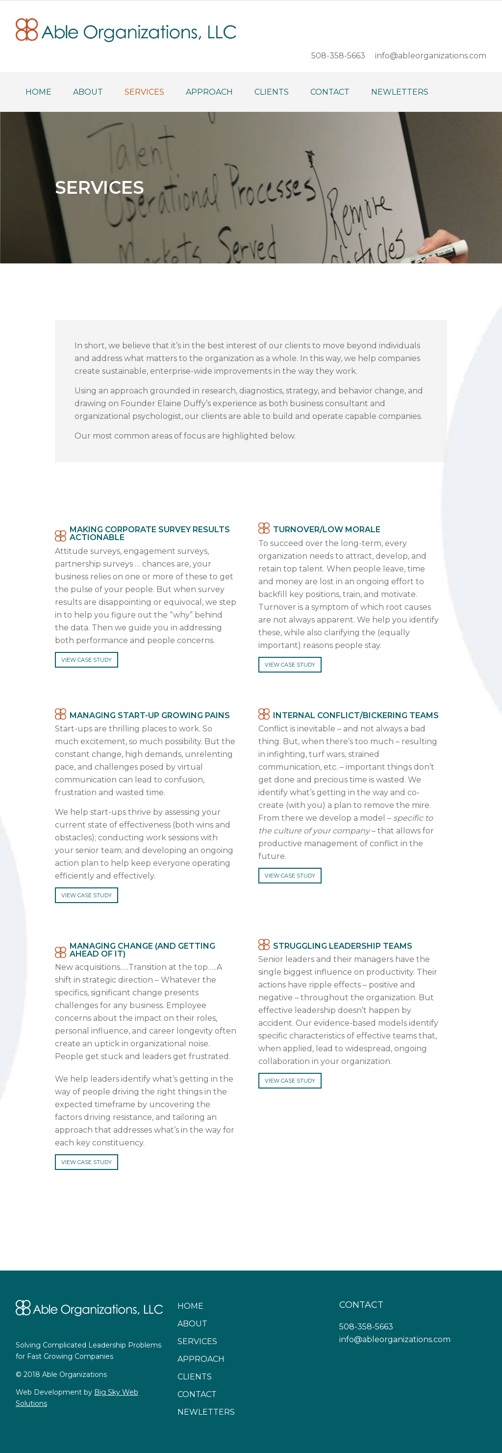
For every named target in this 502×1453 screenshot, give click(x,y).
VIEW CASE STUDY (86, 659)
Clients (194, 1376)
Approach (201, 1359)
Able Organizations (126, 30)
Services (197, 1341)
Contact (197, 1394)
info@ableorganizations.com (395, 1339)
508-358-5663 (366, 1326)
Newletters (206, 1412)
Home (190, 1306)
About (192, 1323)
